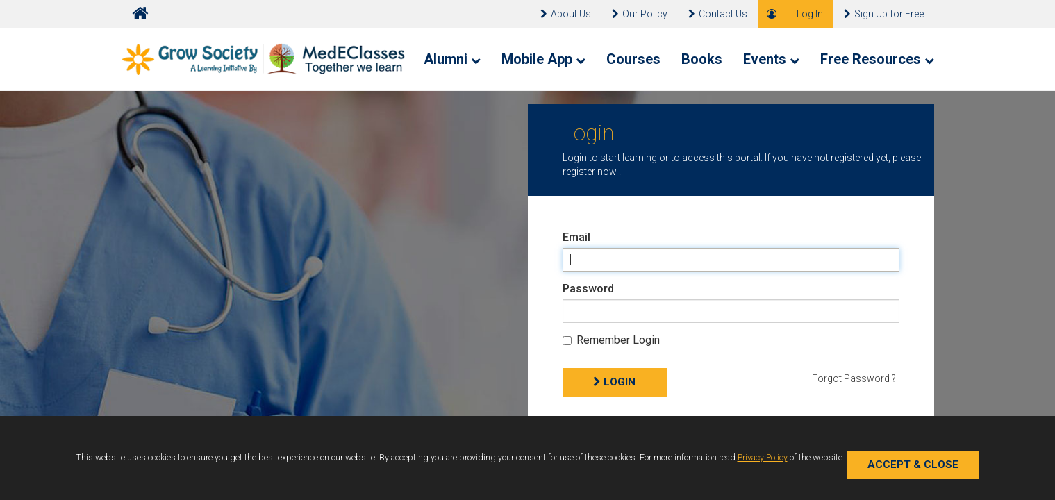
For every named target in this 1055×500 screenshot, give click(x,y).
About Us (565, 13)
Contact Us (717, 13)
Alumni (452, 59)
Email (576, 237)
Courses (633, 59)
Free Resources (877, 59)
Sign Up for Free (884, 13)
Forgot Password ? (854, 378)
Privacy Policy (763, 457)
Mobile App (543, 59)
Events (771, 59)
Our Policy (639, 13)
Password (588, 288)
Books (701, 59)
